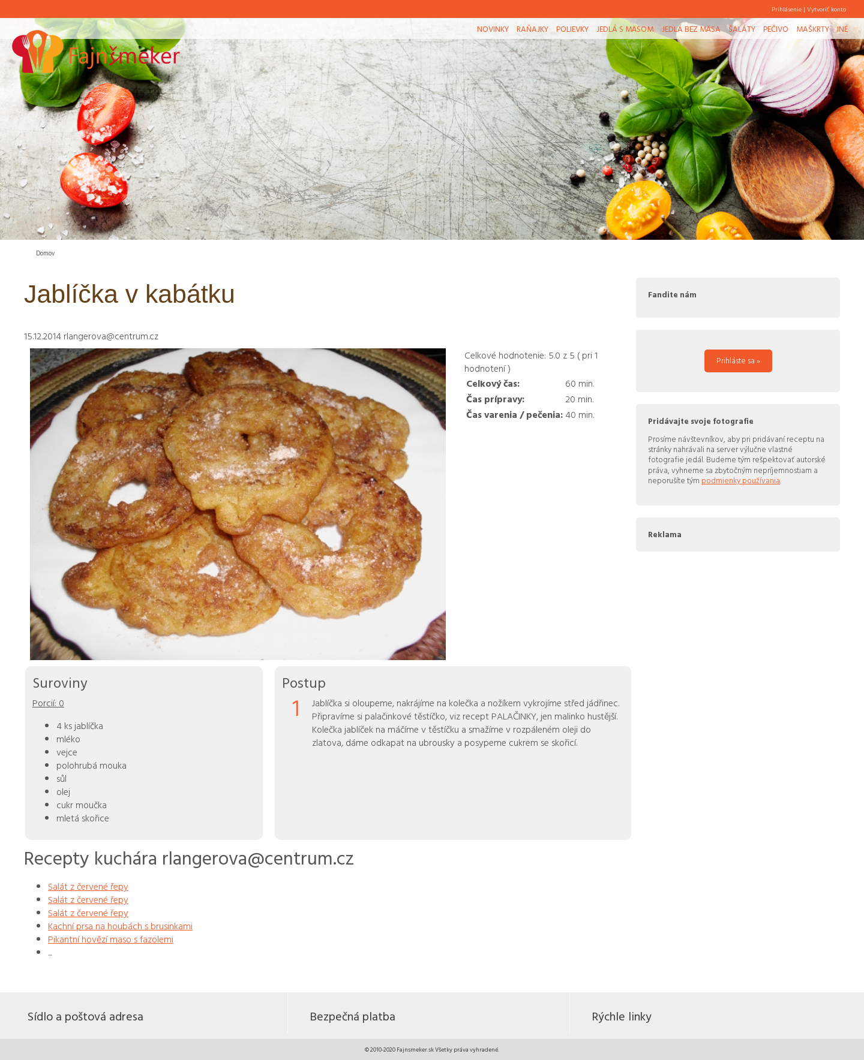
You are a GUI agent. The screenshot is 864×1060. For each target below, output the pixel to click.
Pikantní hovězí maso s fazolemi (110, 939)
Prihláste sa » (738, 360)
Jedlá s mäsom (624, 29)
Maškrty (812, 29)
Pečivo (775, 29)
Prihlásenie (787, 9)
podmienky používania (740, 480)
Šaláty (741, 29)
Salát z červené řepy (88, 886)
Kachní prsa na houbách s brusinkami (120, 926)
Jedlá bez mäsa (691, 29)
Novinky (493, 29)
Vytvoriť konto (826, 9)
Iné (842, 29)
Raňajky (532, 29)
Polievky (572, 29)
